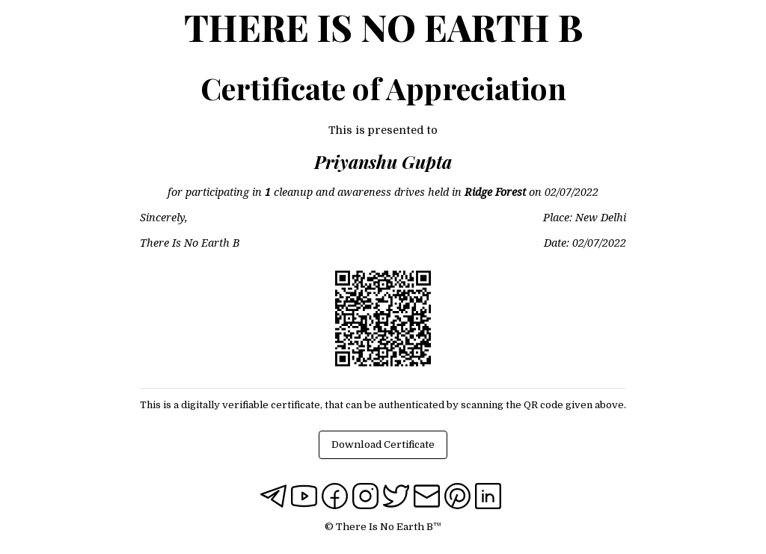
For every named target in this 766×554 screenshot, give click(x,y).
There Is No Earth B (383, 27)
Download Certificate (383, 444)
